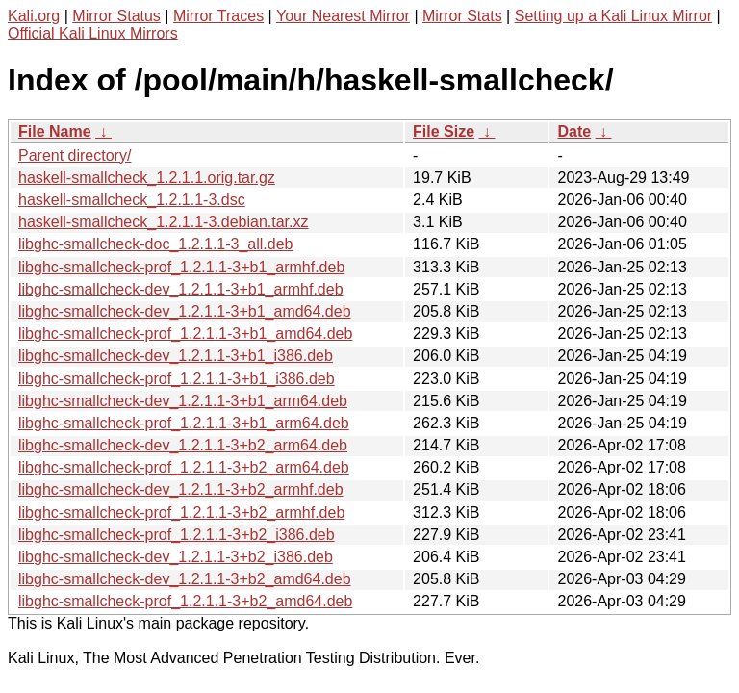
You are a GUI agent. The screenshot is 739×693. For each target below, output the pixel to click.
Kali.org (34, 16)
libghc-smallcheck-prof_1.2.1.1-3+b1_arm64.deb (183, 423)
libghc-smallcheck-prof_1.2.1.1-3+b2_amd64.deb (185, 601)
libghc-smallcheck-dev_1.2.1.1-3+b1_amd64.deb (184, 311)
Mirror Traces (218, 16)
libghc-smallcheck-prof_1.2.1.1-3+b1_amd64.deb (185, 333)
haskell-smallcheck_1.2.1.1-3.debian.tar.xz (163, 222)
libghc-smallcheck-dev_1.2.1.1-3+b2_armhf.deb (181, 489)
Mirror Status (116, 16)
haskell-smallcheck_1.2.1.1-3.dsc (131, 200)
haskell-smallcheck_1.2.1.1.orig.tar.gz (146, 177)
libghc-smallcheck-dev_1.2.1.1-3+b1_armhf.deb (181, 289)
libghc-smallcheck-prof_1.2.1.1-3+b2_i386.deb (176, 534)
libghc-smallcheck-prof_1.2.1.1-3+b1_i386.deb (176, 379)
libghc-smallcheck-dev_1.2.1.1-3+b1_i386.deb (175, 355)
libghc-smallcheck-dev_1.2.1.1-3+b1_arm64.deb (182, 401)
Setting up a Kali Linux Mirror (613, 16)
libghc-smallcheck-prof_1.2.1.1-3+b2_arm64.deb (183, 467)
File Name (54, 131)
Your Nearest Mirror (343, 16)
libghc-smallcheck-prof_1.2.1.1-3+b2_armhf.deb (181, 512)
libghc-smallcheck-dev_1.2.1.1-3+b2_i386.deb (175, 557)
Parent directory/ (74, 155)
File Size (443, 131)
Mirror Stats (462, 16)
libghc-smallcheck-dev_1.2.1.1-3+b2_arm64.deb (182, 445)
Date (574, 131)
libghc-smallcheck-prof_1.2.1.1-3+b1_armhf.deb (181, 267)
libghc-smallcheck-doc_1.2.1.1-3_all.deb (155, 244)
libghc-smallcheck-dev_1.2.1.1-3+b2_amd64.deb (184, 579)
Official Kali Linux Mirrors (93, 33)
